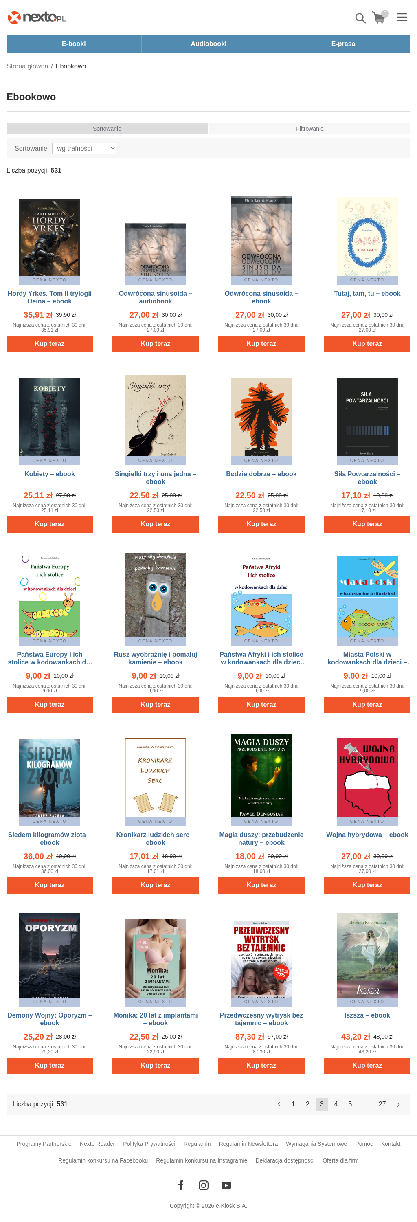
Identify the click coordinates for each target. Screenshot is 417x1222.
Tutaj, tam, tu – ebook (367, 293)
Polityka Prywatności (149, 1144)
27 (382, 1104)
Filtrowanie (310, 128)
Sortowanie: (32, 148)
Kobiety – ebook (49, 473)
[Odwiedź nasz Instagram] (203, 1185)
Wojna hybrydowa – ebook (367, 834)
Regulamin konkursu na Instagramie (201, 1160)
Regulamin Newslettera (248, 1144)
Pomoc (364, 1144)
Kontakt (390, 1144)
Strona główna (27, 66)
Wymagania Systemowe (316, 1144)
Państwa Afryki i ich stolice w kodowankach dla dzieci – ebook (261, 662)
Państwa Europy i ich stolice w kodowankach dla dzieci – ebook (49, 662)
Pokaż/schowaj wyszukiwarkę (361, 18)
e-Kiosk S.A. (231, 1205)
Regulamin (197, 1144)
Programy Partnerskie (44, 1144)
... (365, 1104)
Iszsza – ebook (367, 1015)
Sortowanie (107, 128)
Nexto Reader (97, 1144)
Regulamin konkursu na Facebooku (103, 1160)
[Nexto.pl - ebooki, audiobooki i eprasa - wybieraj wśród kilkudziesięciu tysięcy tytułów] (37, 17)
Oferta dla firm (341, 1160)
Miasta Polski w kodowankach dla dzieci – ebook (367, 662)
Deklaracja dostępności (284, 1160)
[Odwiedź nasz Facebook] (180, 1185)
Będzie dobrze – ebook (261, 473)
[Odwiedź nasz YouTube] (226, 1185)
